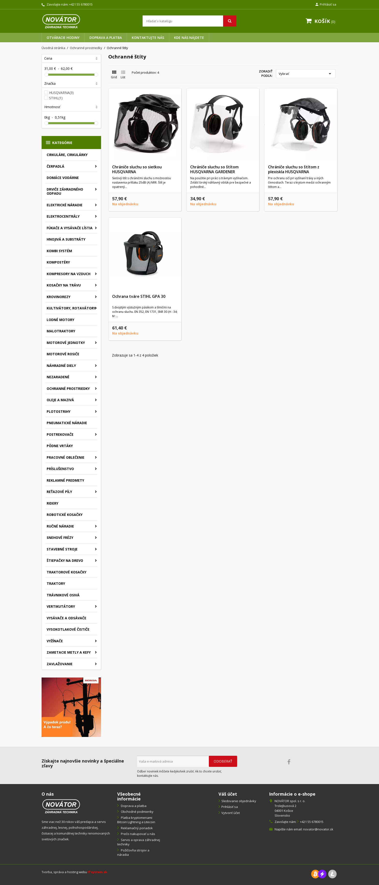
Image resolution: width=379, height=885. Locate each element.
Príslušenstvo (60, 468)
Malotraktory (61, 331)
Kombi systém (59, 251)
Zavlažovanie (60, 664)
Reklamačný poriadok (136, 828)
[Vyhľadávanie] (189, 21)
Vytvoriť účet (230, 813)
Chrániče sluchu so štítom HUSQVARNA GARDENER (214, 169)
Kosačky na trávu (64, 285)
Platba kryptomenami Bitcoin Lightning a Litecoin (136, 819)
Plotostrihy (58, 411)
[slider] (46, 75)
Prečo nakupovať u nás (137, 834)
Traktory (56, 583)
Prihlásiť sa (229, 807)
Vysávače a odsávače (66, 618)
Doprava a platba (105, 37)
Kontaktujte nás (148, 37)
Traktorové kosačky (66, 572)
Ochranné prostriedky (68, 388)
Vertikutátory (61, 606)
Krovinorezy (58, 296)
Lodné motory (60, 319)
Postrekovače (60, 434)
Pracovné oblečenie (65, 457)
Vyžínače (55, 641)
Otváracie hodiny (63, 37)
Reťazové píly (59, 491)
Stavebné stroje (62, 549)
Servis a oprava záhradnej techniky (138, 842)
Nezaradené (58, 377)
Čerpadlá (55, 166)
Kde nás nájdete (189, 37)
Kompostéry (58, 262)
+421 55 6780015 (81, 4)
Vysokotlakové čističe (68, 629)
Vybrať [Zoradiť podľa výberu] (306, 74)
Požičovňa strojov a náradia (133, 852)
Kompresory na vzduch (68, 273)
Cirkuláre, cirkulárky (67, 154)
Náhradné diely (61, 365)
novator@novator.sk (318, 829)
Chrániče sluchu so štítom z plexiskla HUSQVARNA (293, 169)
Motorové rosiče (63, 354)
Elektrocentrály (63, 216)
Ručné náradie (60, 526)
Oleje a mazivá (60, 400)
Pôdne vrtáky (60, 445)
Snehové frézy (60, 537)
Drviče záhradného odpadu (65, 191)
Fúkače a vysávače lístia (70, 228)
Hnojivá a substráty (66, 239)
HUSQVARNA (61, 92)
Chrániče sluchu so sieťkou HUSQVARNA (137, 169)
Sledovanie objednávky (238, 801)
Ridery (52, 503)
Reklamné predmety (65, 480)
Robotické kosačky (64, 514)
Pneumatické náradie (67, 423)
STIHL (56, 98)
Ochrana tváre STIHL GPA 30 (138, 296)
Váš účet (228, 794)
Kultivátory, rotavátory (71, 308)
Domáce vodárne (63, 177)
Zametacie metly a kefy (69, 652)
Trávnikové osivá (63, 595)
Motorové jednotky (66, 342)
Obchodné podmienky (136, 811)
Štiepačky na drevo (65, 560)
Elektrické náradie (64, 205)
